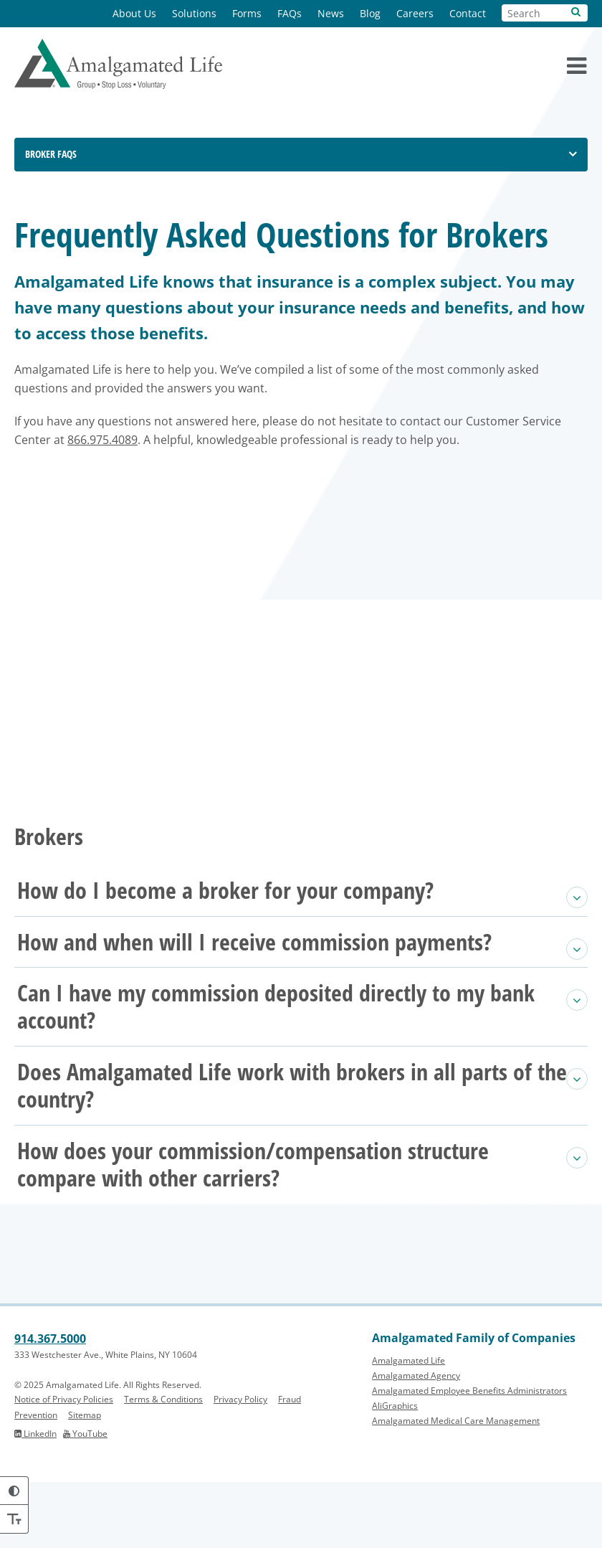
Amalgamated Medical (456, 1487)
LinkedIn (35, 1499)
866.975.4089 (327, 524)
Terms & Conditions (163, 1466)
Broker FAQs (51, 154)
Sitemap (84, 1481)
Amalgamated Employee (469, 1457)
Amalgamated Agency (416, 1442)
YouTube (85, 1499)
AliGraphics (395, 1472)
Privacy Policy (240, 1466)
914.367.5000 (50, 1405)
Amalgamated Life (408, 1427)
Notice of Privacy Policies (63, 1466)
